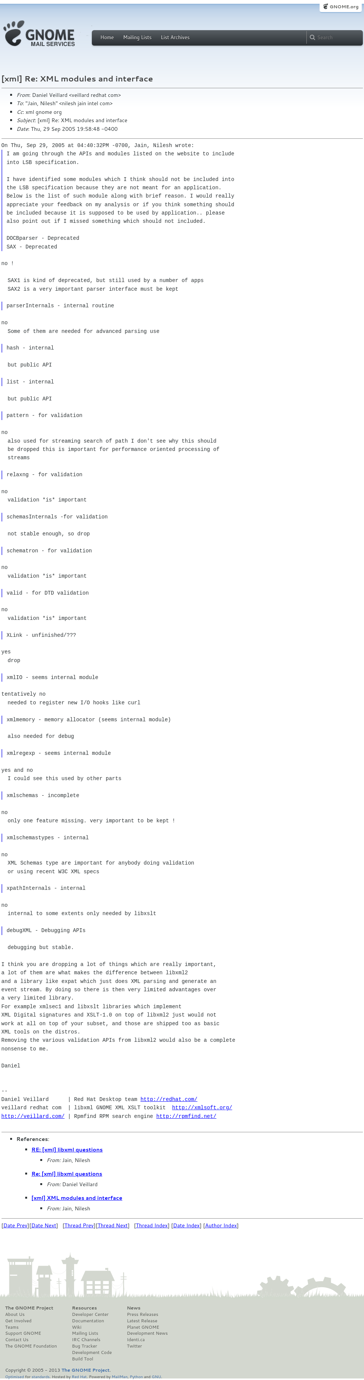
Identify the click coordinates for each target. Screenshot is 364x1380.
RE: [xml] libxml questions (67, 1149)
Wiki (76, 1327)
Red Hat (79, 1376)
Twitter (134, 1346)
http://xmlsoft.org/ (202, 1107)
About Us (15, 1314)
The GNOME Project (29, 1308)
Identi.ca (136, 1340)
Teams (12, 1327)
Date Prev (15, 1225)
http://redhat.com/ (168, 1099)
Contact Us (17, 1340)
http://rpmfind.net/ (186, 1116)
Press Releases (142, 1314)
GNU (156, 1376)
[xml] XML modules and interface (77, 1198)
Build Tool (82, 1359)
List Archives (175, 37)
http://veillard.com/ (33, 1116)
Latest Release (142, 1321)
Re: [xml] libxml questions (67, 1174)
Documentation (88, 1321)
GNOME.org (343, 6)
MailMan (120, 1376)
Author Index (221, 1225)
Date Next (43, 1225)
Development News (147, 1333)
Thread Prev (79, 1225)
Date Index (186, 1225)
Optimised (14, 1376)
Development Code (92, 1352)
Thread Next (112, 1225)
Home (107, 37)
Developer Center (90, 1314)
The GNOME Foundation (31, 1346)
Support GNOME (23, 1333)
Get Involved (18, 1321)
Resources (84, 1308)
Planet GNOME (143, 1327)
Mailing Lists (137, 37)
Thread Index (152, 1225)
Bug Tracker (84, 1346)
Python (136, 1376)
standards (41, 1376)
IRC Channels (86, 1340)
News (133, 1308)
